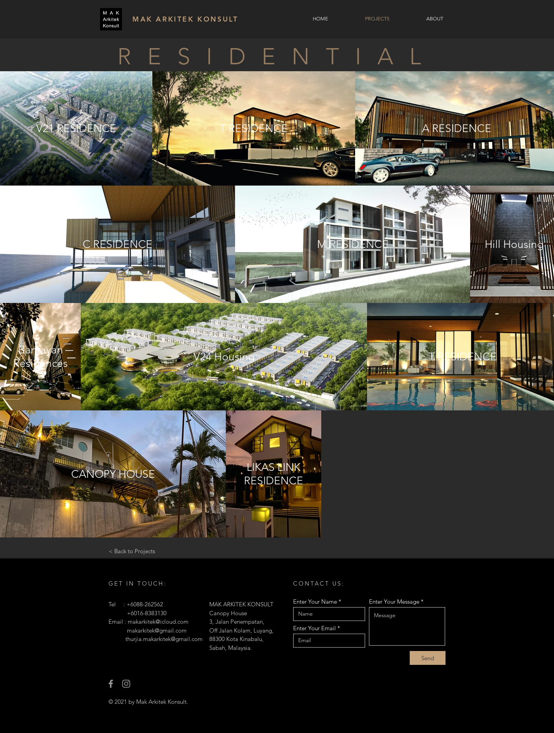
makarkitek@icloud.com (158, 621)
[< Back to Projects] (131, 551)
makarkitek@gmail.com (157, 630)
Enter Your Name (315, 601)
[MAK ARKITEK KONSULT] (189, 19)
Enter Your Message (394, 601)
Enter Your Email (314, 628)
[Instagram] (126, 683)
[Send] (428, 658)
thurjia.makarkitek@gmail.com (164, 639)
